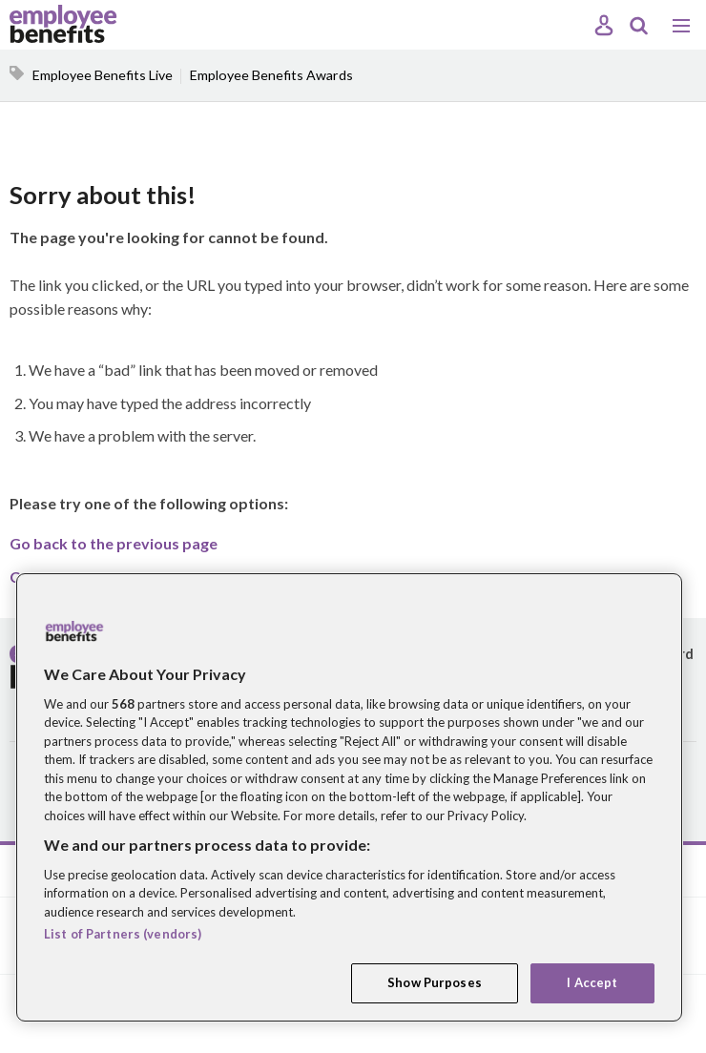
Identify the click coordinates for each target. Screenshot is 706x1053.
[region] (349, 797)
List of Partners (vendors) (122, 933)
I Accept (592, 982)
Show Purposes (434, 982)
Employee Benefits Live (102, 75)
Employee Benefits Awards (271, 75)
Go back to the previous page (114, 543)
